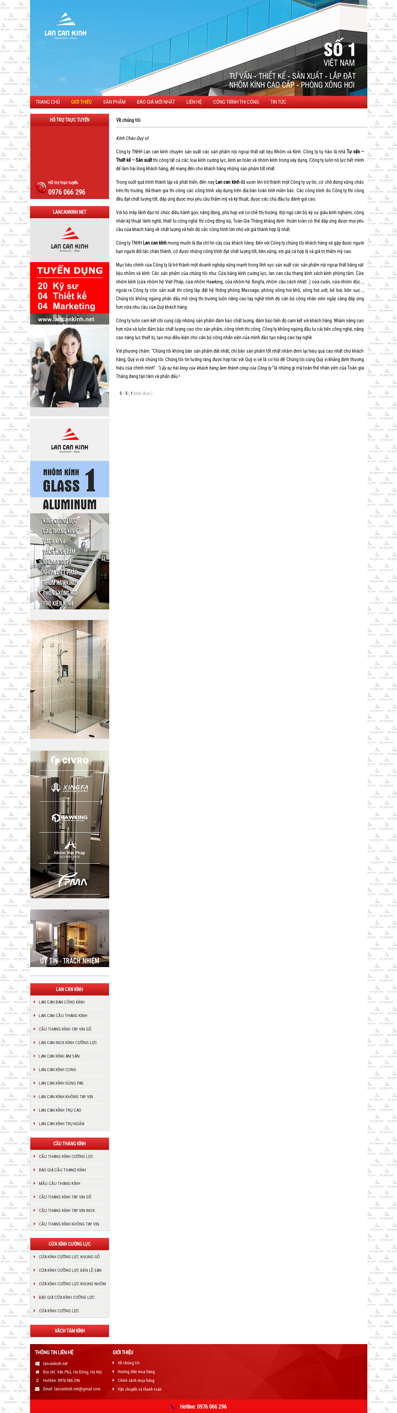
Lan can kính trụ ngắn (61, 1123)
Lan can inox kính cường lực (68, 1042)
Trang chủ (48, 102)
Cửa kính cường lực (59, 1310)
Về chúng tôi (129, 1362)
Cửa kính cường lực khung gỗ (69, 1256)
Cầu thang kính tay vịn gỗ (65, 1029)
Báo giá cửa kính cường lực (67, 1297)
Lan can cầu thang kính (63, 1015)
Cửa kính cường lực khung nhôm (72, 1283)
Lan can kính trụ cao (60, 1110)
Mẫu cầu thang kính (59, 1183)
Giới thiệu (81, 102)
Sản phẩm (114, 102)
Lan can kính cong (57, 1069)
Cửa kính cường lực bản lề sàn (70, 1270)
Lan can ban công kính (62, 1002)
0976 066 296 (66, 192)
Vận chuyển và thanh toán (140, 1389)
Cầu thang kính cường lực (66, 1156)
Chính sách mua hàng (136, 1380)
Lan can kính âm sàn (59, 1056)
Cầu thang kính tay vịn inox (67, 1210)
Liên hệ (194, 102)
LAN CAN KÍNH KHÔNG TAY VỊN (66, 1096)
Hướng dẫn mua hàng (136, 1371)
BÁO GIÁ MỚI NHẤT (156, 102)
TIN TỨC (278, 102)
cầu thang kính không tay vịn (69, 1224)
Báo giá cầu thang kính (62, 1169)
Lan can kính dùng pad (61, 1083)
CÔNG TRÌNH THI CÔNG (236, 102)
